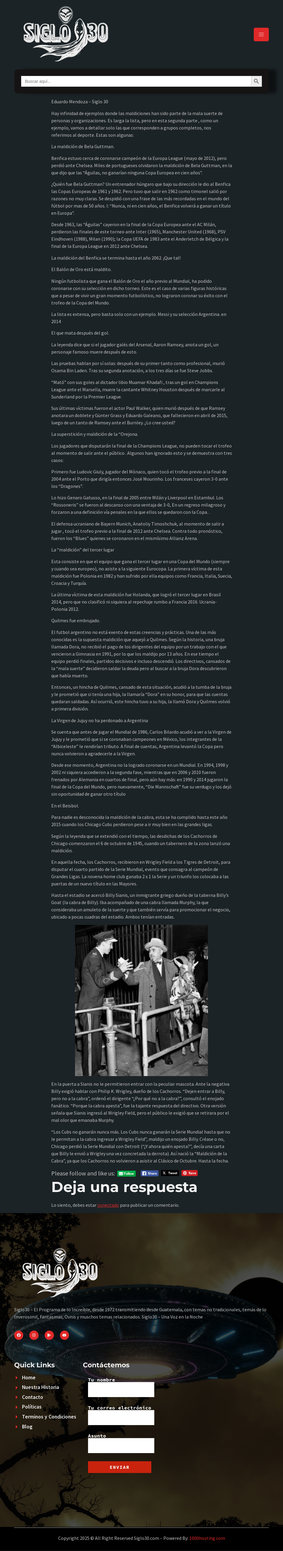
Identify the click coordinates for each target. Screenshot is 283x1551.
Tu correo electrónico (121, 1415)
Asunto (121, 1443)
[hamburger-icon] (261, 34)
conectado (108, 1205)
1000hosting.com (207, 1538)
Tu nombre (121, 1387)
